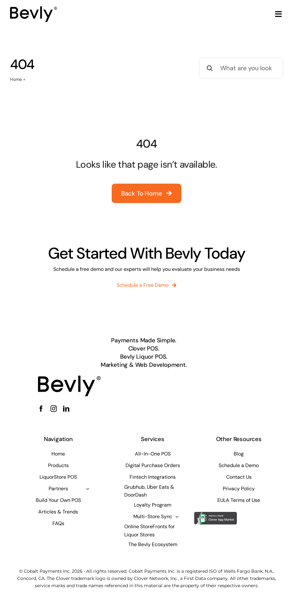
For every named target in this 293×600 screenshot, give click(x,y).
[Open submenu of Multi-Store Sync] (177, 516)
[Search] (209, 68)
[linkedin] (66, 409)
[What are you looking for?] (241, 68)
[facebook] (41, 409)
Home (16, 79)
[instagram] (54, 409)
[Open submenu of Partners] (87, 488)
